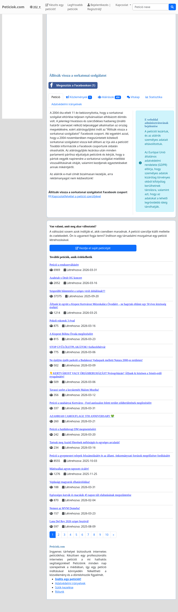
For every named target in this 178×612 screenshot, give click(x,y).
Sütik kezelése (64, 587)
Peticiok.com (13, 7)
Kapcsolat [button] (122, 5)
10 (106, 535)
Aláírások (109, 97)
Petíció (55, 97)
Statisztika (153, 97)
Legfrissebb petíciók (75, 7)
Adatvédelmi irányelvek (66, 104)
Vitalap (133, 97)
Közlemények (79, 97)
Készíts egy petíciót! (54, 7)
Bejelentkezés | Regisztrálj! (99, 7)
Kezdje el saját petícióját (93, 248)
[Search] (150, 7)
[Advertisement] (111, 44)
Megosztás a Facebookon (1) (72, 85)
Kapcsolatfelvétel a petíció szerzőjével (74, 196)
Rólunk (59, 592)
